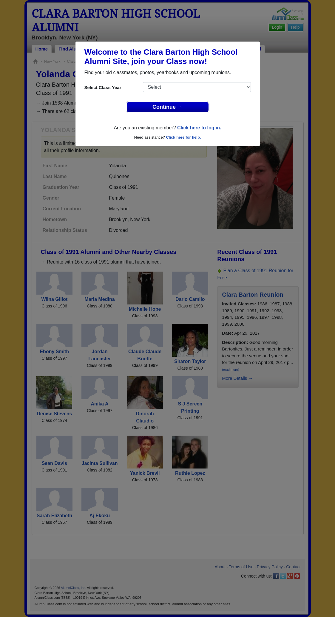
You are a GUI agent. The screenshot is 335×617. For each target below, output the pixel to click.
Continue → (167, 107)
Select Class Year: (103, 87)
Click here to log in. (199, 127)
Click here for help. (183, 137)
